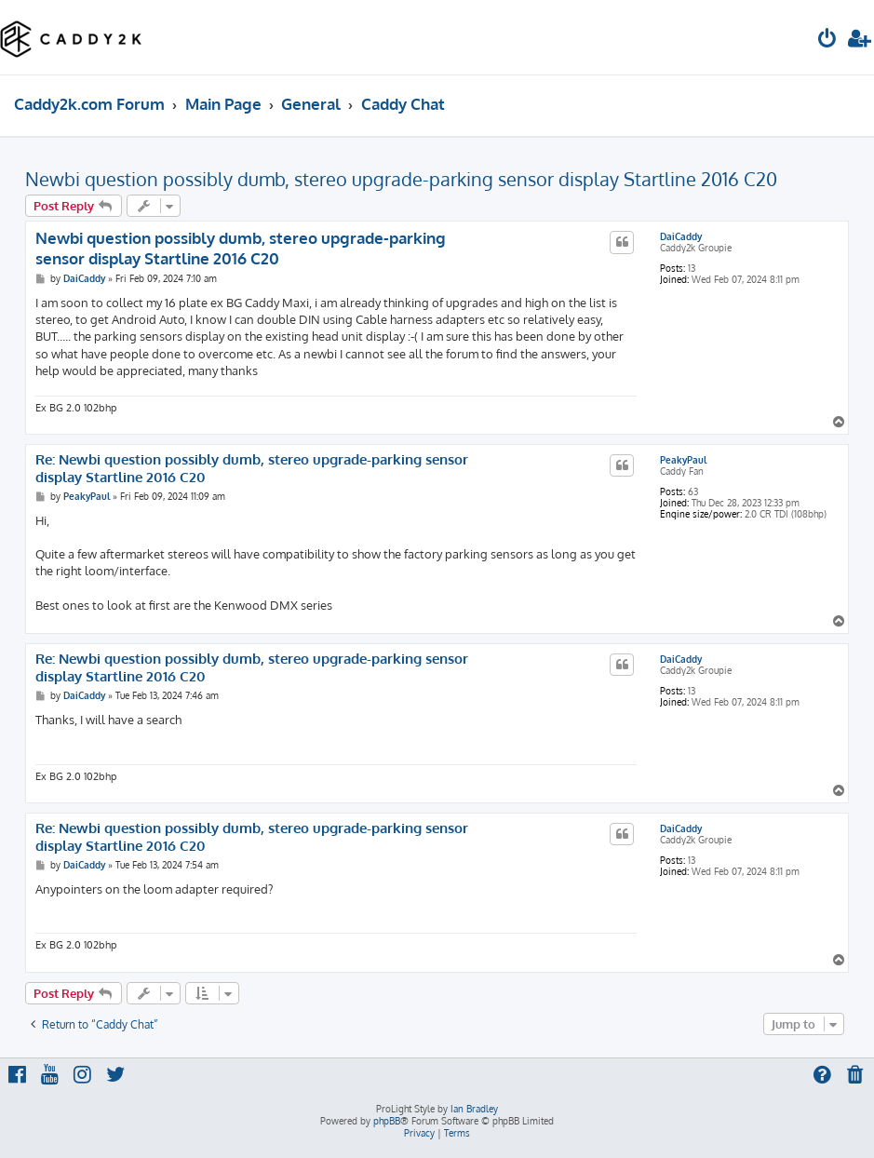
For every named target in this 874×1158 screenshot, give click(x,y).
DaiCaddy (681, 236)
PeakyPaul (683, 459)
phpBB (386, 1120)
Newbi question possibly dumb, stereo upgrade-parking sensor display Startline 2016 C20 (401, 179)
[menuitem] (827, 40)
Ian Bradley (474, 1108)
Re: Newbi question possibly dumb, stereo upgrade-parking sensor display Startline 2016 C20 (251, 468)
